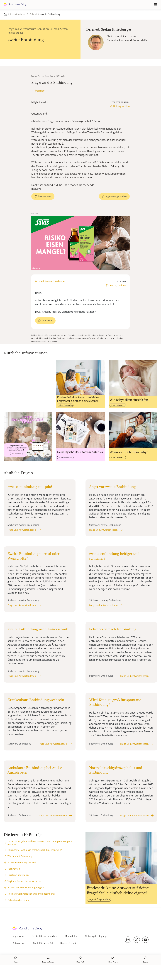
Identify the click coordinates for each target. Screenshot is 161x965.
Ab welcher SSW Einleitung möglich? (26, 887)
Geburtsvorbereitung (18, 899)
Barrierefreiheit (68, 943)
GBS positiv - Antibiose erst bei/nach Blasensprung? (34, 849)
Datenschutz (19, 943)
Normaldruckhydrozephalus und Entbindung (31, 893)
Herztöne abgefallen (18, 874)
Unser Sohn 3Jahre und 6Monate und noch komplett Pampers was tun (39, 843)
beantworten (44, 196)
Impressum (18, 936)
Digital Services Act (43, 943)
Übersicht (40, 90)
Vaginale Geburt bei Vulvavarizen (24, 881)
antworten (47, 320)
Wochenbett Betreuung (19, 856)
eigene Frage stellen (116, 196)
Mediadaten (71, 936)
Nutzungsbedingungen (97, 936)
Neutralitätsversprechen (44, 936)
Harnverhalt (13, 868)
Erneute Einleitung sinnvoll (21, 862)
